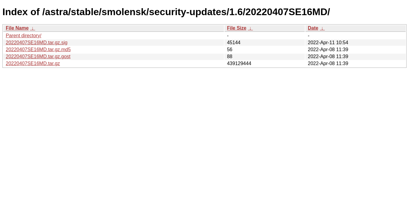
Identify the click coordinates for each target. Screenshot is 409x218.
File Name (17, 28)
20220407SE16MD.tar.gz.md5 (38, 49)
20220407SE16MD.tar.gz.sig (37, 42)
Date (313, 28)
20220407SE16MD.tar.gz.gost (38, 56)
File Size (236, 28)
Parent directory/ (23, 35)
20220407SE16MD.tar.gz (33, 63)
